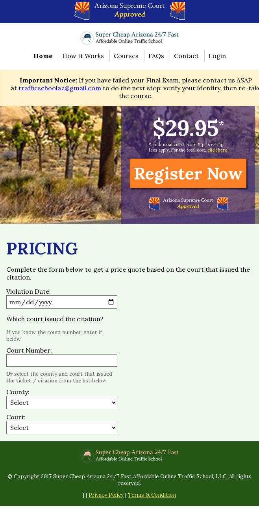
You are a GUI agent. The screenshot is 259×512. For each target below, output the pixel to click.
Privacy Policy (106, 495)
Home (42, 56)
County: (18, 392)
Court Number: (29, 350)
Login (217, 56)
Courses (126, 56)
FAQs (156, 56)
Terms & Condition (152, 495)
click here (217, 150)
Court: (16, 417)
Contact (186, 56)
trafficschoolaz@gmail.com (59, 88)
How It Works (83, 56)
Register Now (188, 173)
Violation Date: (28, 291)
